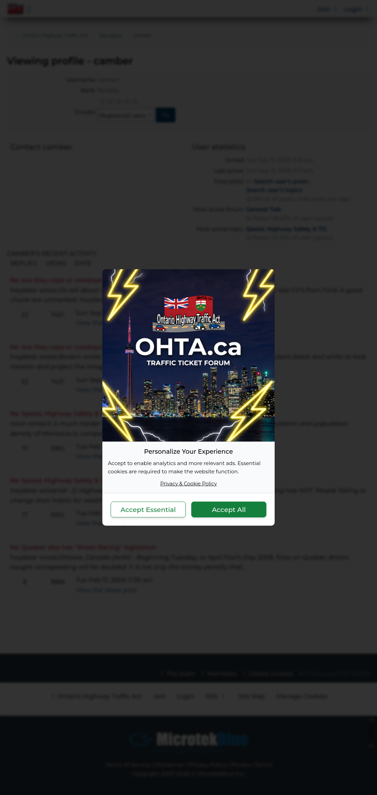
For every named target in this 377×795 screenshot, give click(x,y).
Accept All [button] (229, 509)
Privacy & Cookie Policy (188, 484)
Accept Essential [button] (148, 509)
